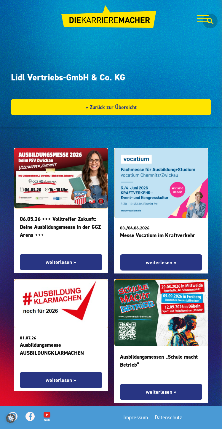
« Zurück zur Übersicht (111, 107)
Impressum (135, 417)
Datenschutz (168, 417)
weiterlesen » (61, 262)
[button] (10, 418)
